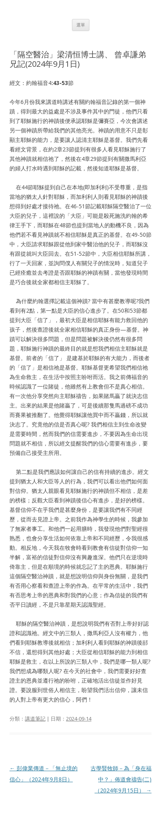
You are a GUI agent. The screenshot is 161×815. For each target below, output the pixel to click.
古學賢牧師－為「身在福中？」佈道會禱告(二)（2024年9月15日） (121, 779)
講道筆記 (35, 718)
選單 (80, 25)
